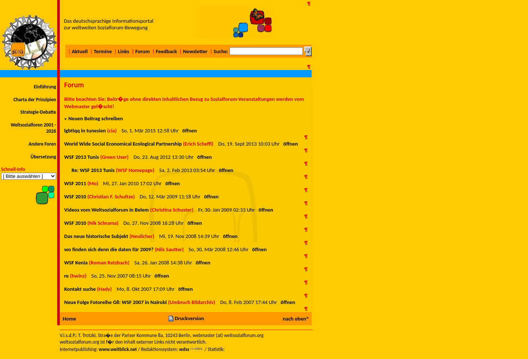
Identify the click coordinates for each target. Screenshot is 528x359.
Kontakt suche (80, 289)
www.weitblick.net (118, 349)
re (66, 275)
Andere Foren (42, 144)
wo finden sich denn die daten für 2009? (109, 249)
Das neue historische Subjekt (96, 236)
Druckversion (186, 318)
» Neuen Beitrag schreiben (93, 118)
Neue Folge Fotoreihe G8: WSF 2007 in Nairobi (115, 302)
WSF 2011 (75, 183)
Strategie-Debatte (38, 112)
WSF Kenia (76, 262)
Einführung (45, 87)
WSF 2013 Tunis (81, 157)
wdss (184, 349)
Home (69, 318)
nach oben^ (296, 318)
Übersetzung (43, 157)
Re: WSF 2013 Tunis (93, 170)
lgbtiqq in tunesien (85, 130)
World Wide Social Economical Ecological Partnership (123, 143)
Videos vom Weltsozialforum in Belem (106, 209)
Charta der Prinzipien (35, 99)
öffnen (189, 130)
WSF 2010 (75, 196)
